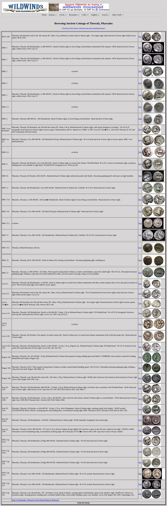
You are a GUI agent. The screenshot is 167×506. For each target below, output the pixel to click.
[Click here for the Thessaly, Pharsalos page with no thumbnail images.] (83, 28)
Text (140, 37)
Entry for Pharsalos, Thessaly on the (35, 500)
